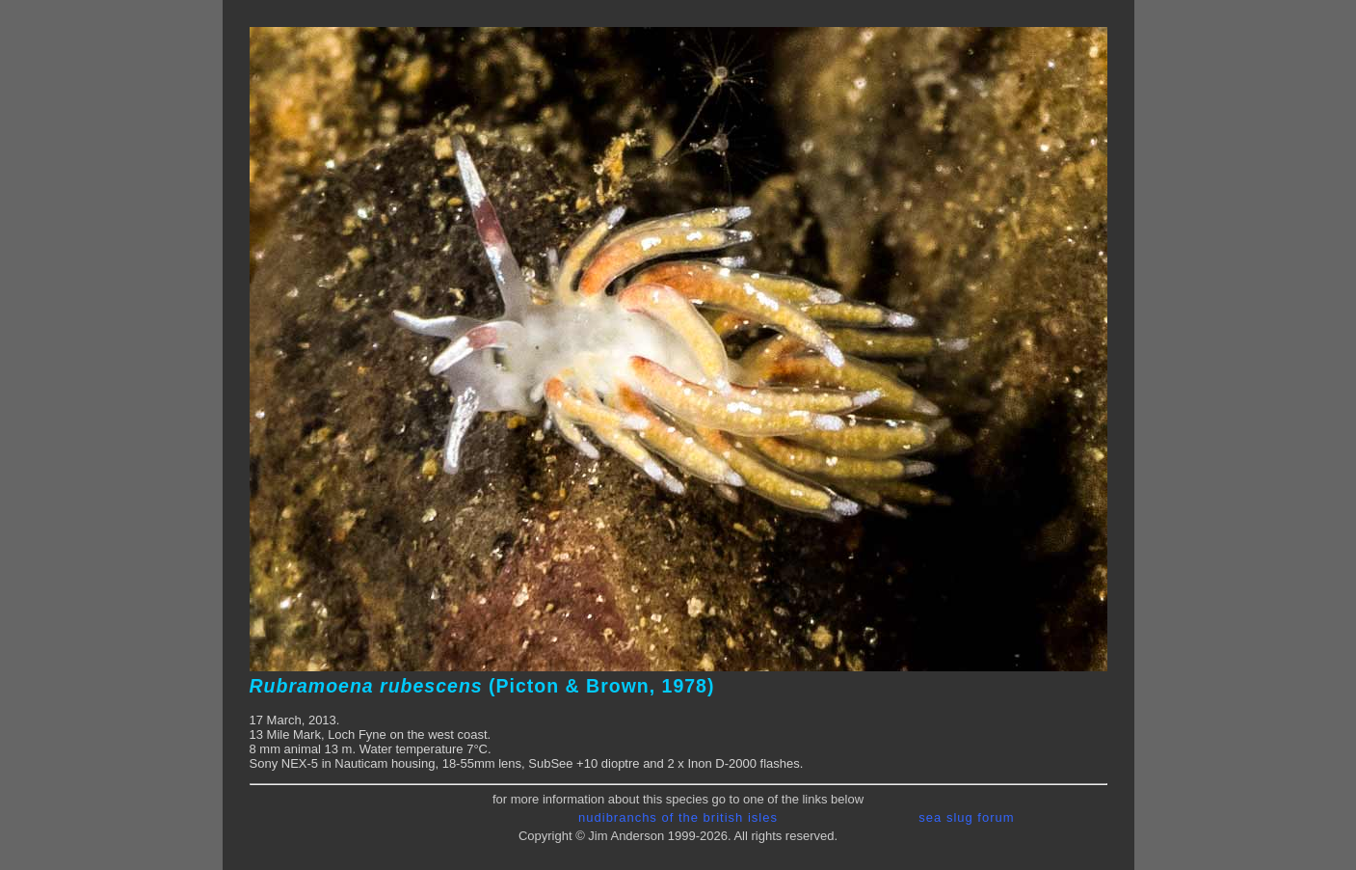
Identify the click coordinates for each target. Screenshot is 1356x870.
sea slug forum (966, 817)
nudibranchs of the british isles (678, 817)
